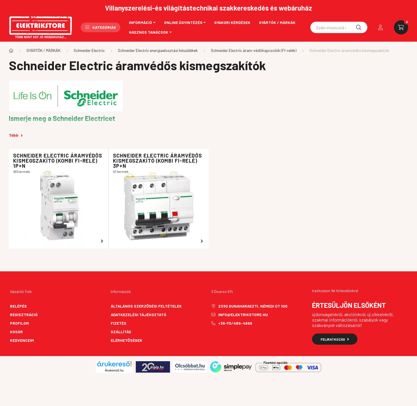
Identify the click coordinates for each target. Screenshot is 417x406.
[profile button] (380, 27)
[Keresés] (359, 27)
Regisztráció (24, 314)
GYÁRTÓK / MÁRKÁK (43, 50)
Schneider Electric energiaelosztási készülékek (158, 50)
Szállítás (121, 331)
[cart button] (401, 27)
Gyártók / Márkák (277, 22)
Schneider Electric (89, 50)
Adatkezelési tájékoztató (138, 314)
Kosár (16, 331)
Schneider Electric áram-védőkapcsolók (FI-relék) (253, 50)
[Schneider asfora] (338, 27)
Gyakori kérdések (232, 22)
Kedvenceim (22, 340)
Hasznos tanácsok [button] (148, 32)
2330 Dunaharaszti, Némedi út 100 (253, 306)
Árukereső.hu (114, 370)
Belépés (18, 306)
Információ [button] (140, 22)
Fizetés (118, 323)
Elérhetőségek (126, 340)
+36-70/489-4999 (235, 323)
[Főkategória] (11, 50)
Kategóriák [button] (100, 27)
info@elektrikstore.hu (243, 314)
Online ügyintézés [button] (183, 22)
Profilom (19, 323)
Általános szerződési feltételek (146, 306)
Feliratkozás (335, 339)
